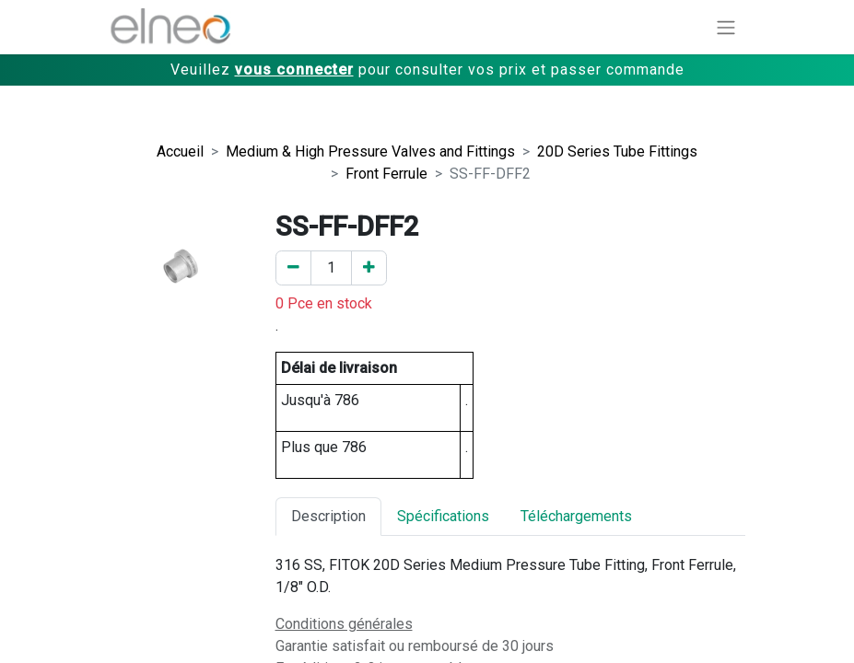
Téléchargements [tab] (576, 516)
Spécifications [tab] (443, 516)
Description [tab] (328, 516)
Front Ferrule (386, 173)
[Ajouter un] (369, 267)
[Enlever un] (293, 267)
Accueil (180, 151)
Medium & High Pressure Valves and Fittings (370, 151)
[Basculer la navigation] (726, 27)
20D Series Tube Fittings (617, 151)
